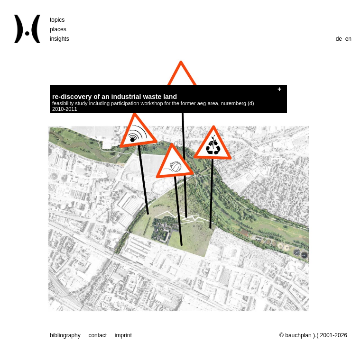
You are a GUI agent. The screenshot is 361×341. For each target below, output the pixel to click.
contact (97, 335)
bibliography (65, 335)
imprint (123, 335)
